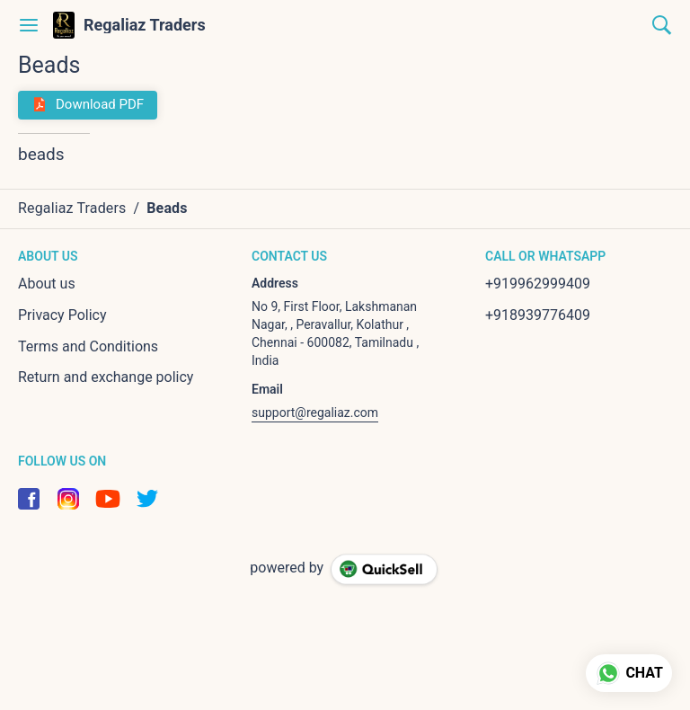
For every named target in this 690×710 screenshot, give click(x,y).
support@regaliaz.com (315, 412)
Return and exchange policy (105, 377)
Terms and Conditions (88, 346)
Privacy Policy (62, 315)
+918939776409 (537, 315)
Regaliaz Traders (145, 25)
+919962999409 (537, 283)
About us (46, 283)
